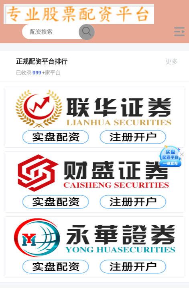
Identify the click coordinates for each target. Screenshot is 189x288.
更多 (175, 61)
